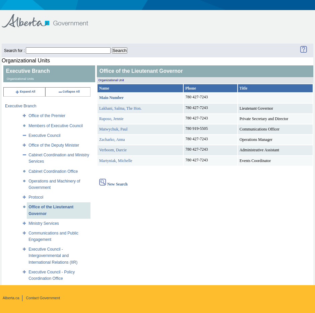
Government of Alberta (50, 17)
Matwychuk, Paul (113, 129)
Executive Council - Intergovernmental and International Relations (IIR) (52, 255)
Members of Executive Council (55, 125)
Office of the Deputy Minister (53, 145)
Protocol (35, 197)
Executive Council (44, 135)
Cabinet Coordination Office (53, 171)
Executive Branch (20, 106)
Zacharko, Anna (112, 139)
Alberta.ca (11, 298)
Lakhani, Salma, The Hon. (120, 108)
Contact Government (43, 298)
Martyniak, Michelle (115, 160)
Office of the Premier (46, 115)
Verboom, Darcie (113, 150)
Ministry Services (43, 223)
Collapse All (69, 91)
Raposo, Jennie (111, 118)
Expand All (25, 91)
